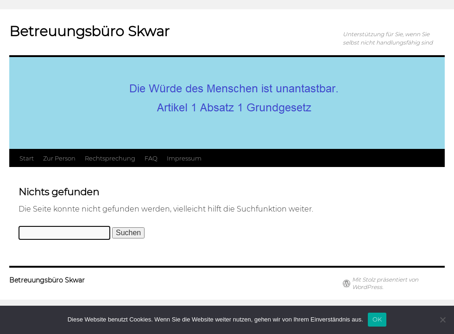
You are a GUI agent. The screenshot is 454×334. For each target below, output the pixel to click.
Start (26, 158)
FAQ (151, 158)
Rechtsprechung (110, 158)
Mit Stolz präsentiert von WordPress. (385, 283)
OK (377, 319)
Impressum (184, 158)
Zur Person (59, 158)
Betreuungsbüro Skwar (89, 31)
